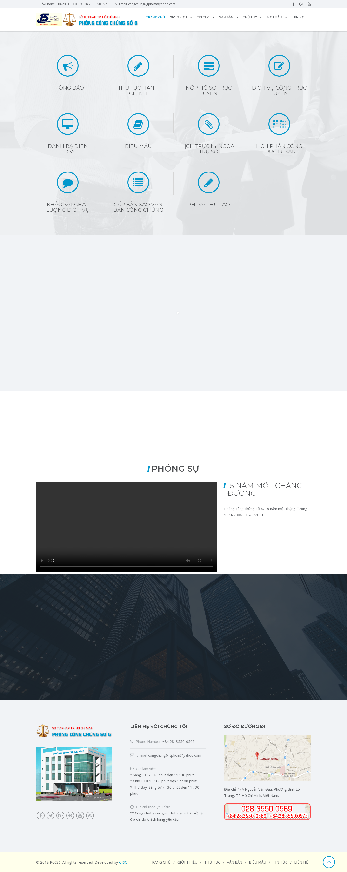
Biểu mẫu (277, 17)
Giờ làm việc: (143, 768)
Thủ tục (252, 17)
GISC (123, 862)
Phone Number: (145, 741)
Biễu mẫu (257, 862)
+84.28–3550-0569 (178, 741)
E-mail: (138, 755)
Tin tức (205, 17)
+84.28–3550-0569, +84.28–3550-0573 (82, 4)
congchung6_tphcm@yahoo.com (151, 4)
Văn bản (228, 17)
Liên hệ (298, 17)
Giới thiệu (181, 17)
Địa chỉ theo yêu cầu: (150, 807)
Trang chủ (155, 17)
